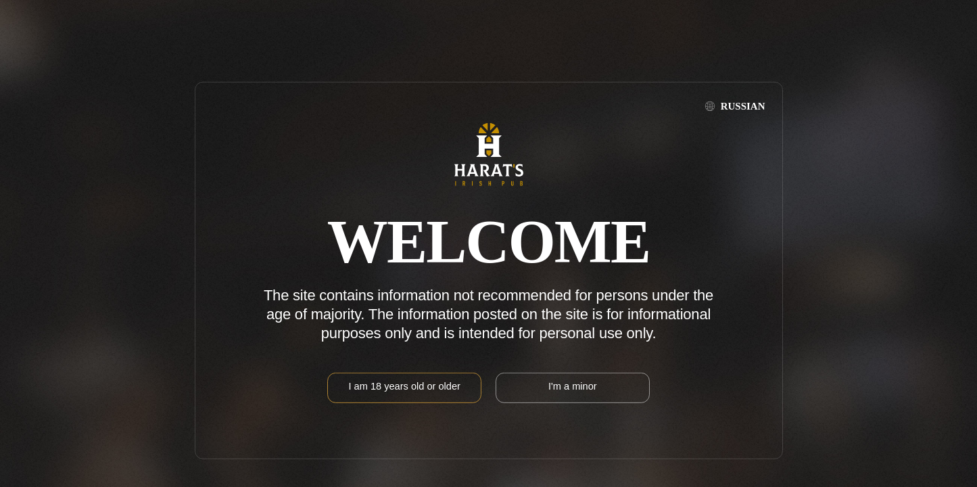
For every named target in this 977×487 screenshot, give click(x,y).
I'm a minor (572, 386)
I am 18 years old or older (404, 386)
